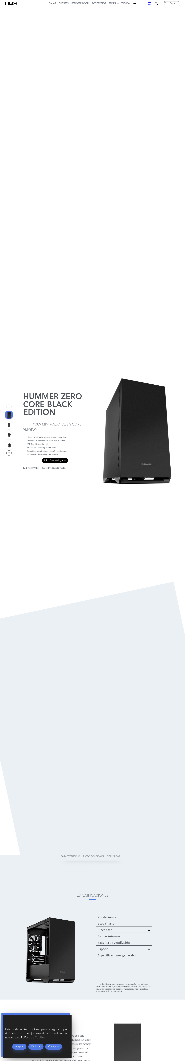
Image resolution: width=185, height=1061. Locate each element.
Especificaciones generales (117, 955)
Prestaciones (107, 917)
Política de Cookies (33, 1037)
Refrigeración (80, 3)
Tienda (125, 3)
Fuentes (64, 3)
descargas (113, 856)
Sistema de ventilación (114, 942)
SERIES (114, 3)
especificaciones (93, 856)
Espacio (103, 949)
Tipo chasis (106, 923)
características (70, 856)
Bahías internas (109, 936)
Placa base (105, 930)
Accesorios (99, 3)
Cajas (52, 3)
